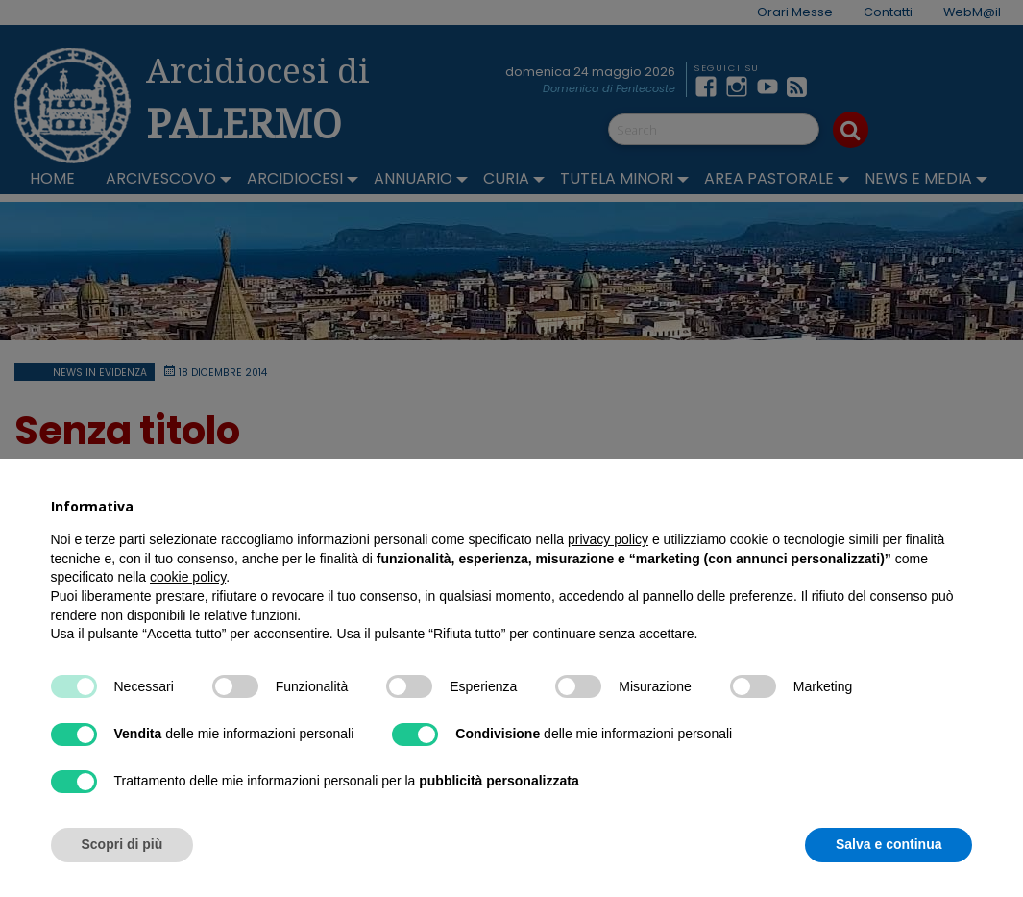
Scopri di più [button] (122, 844)
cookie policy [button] (188, 577)
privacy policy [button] (608, 539)
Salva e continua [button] (888, 844)
